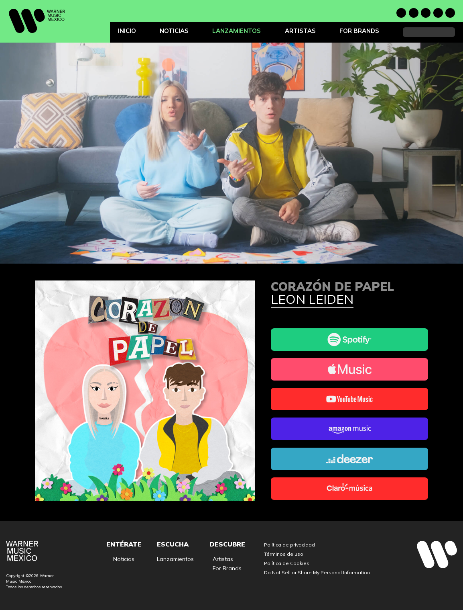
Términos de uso (283, 554)
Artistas (300, 31)
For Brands (359, 31)
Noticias (174, 31)
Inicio (127, 31)
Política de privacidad (289, 545)
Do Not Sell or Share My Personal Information (317, 572)
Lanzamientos (236, 31)
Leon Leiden (312, 300)
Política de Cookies (286, 563)
